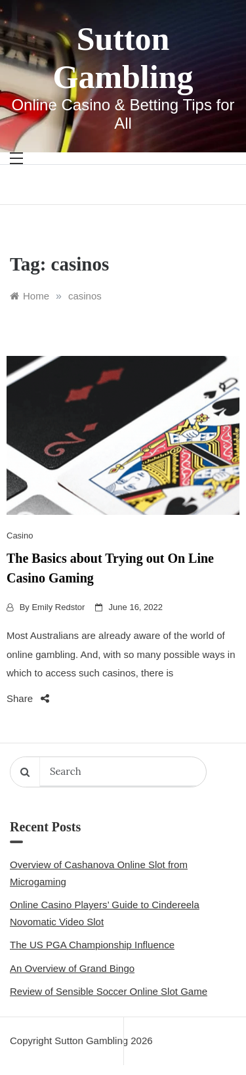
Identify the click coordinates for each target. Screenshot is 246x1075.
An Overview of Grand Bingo (72, 968)
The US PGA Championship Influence (92, 944)
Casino (20, 535)
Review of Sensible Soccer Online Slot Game (108, 991)
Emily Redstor (58, 607)
